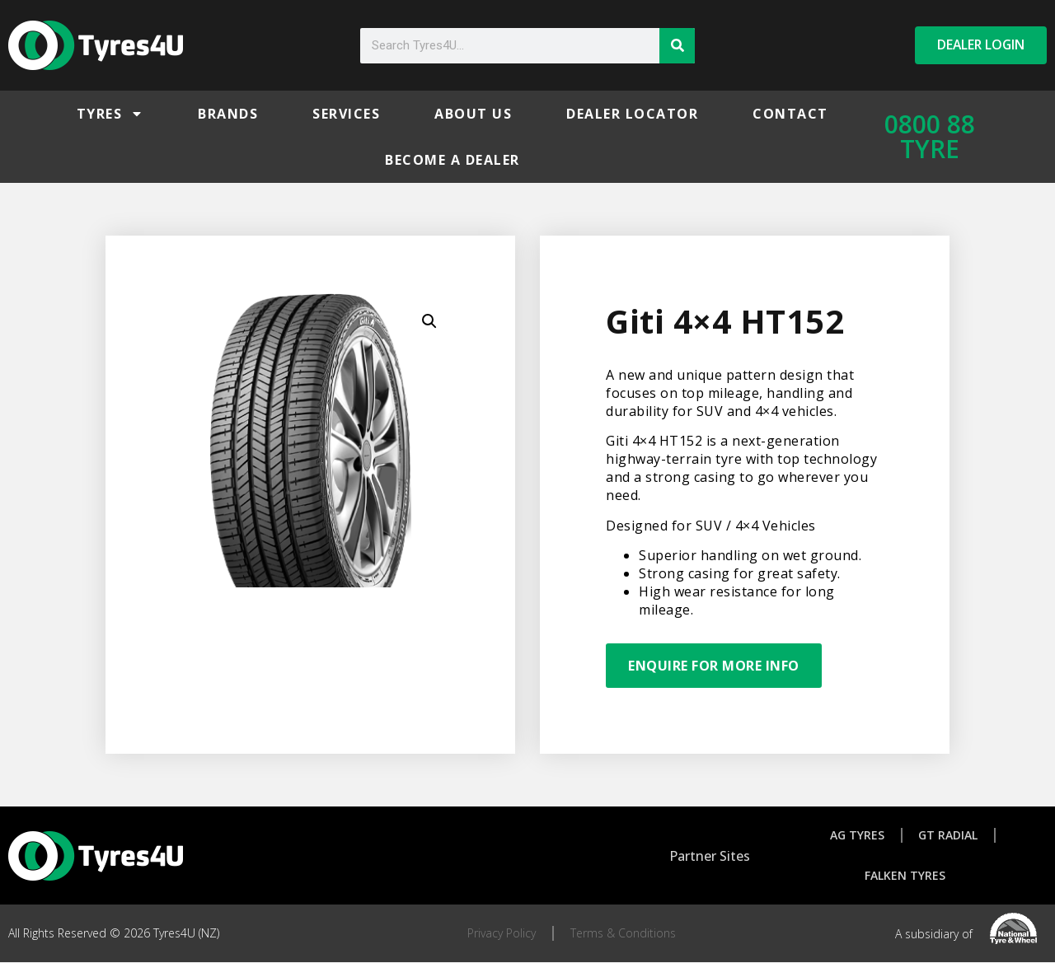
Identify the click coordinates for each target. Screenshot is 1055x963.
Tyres (110, 114)
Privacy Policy (501, 934)
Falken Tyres (905, 876)
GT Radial (948, 835)
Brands (228, 114)
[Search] (677, 45)
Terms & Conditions (623, 934)
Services (346, 114)
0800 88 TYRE (929, 136)
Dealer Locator (632, 114)
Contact (790, 114)
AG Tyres (857, 835)
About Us (473, 114)
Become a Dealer (452, 160)
